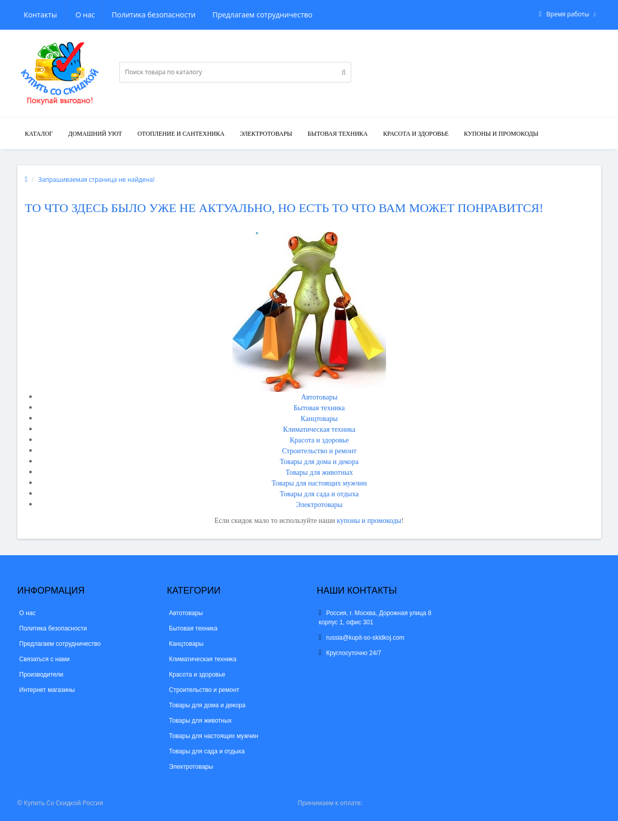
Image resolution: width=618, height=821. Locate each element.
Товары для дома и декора (319, 462)
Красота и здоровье (416, 133)
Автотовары (319, 397)
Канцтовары (319, 419)
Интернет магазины (47, 689)
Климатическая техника (319, 429)
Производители (41, 674)
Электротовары (266, 133)
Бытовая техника (338, 133)
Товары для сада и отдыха (319, 494)
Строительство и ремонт (319, 451)
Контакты (299, 14)
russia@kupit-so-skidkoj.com (361, 637)
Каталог (39, 133)
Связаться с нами (44, 659)
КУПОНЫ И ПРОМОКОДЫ (501, 133)
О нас (34, 14)
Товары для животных (319, 472)
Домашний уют (95, 133)
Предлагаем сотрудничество (214, 14)
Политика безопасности (104, 14)
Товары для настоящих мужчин (319, 483)
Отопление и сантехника (180, 133)
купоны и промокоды (369, 520)
